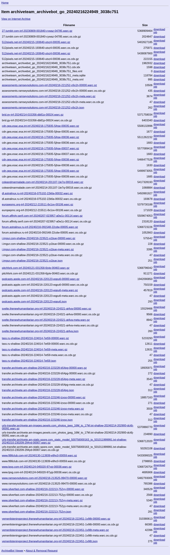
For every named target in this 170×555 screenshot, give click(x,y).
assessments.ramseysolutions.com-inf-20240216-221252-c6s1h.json (43, 107)
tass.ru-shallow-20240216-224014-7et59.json (29, 360)
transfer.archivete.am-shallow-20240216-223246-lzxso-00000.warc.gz (43, 397)
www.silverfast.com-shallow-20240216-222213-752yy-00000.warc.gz (43, 489)
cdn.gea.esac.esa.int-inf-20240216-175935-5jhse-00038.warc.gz (40, 159)
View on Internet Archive (15, 18)
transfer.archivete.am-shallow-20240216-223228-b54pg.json (38, 390)
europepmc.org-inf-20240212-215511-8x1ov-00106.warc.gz (37, 204)
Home (5, 2)
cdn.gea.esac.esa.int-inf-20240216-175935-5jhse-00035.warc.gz (40, 125)
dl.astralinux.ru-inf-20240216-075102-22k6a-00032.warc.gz (37, 193)
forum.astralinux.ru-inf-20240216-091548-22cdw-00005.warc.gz (40, 227)
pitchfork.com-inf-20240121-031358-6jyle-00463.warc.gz (35, 267)
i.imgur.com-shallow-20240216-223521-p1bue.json (32, 260)
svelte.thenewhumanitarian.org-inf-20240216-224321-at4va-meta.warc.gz (46, 319)
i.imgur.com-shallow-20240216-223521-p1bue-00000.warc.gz (38, 238)
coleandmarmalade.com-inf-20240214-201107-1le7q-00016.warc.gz (42, 182)
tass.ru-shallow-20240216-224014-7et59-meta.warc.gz (34, 349)
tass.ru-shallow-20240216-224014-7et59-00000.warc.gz (35, 338)
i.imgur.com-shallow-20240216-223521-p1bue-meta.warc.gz (38, 249)
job (155, 32)
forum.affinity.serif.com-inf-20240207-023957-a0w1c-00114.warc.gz (42, 215)
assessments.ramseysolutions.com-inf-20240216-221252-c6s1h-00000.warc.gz (49, 85)
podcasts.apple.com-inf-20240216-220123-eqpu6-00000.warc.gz (40, 279)
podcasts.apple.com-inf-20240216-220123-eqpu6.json (34, 301)
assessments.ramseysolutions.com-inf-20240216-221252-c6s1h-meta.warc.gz (48, 96)
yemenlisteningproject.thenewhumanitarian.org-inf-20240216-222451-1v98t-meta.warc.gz (55, 530)
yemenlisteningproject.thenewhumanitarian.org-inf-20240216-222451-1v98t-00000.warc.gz (56, 518)
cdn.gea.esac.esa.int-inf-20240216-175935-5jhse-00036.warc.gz (40, 137)
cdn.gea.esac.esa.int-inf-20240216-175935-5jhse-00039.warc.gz (40, 170)
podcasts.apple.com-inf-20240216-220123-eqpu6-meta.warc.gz (40, 290)
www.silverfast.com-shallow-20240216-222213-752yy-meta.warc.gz (42, 500)
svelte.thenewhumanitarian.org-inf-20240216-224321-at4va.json (40, 331)
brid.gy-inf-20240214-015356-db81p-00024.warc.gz (32, 114)
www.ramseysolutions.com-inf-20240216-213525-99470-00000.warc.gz (44, 478)
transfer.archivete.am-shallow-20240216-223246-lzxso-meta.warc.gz (43, 408)
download (159, 29)
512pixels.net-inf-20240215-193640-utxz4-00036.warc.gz (36, 53)
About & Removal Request (42, 550)
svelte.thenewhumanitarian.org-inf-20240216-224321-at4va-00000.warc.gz (46, 308)
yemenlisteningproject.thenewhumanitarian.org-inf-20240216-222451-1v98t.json (50, 541)
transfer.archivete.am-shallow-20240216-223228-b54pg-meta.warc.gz (43, 379)
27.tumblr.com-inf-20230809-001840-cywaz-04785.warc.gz (37, 30)
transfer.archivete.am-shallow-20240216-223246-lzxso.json (37, 419)
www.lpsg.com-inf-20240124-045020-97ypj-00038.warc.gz (37, 466)
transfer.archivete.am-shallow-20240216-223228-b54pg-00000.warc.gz (44, 367)
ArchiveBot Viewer (12, 550)
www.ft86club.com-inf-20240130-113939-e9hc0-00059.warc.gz (39, 455)
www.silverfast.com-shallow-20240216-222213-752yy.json (36, 511)
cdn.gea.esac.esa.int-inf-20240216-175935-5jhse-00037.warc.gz (40, 148)
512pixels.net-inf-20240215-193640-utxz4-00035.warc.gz (36, 42)
